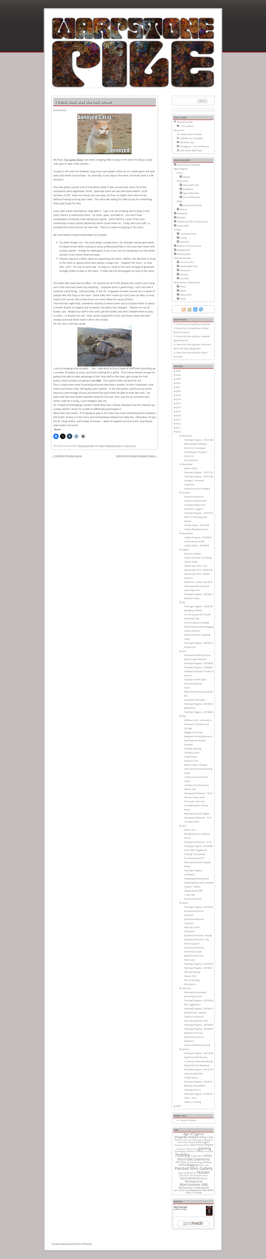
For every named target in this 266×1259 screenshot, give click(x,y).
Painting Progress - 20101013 (198, 512)
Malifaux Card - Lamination (197, 720)
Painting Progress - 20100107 (198, 1093)
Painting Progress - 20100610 (198, 703)
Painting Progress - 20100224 (198, 1000)
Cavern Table (190, 561)
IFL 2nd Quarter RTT (194, 858)
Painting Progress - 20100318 (198, 963)
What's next (190, 789)
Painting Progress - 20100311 (198, 967)
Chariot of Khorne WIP (195, 500)
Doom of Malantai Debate (197, 1045)
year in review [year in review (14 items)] (194, 1192)
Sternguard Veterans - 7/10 (197, 817)
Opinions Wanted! (193, 1073)
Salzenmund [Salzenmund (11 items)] (189, 1172)
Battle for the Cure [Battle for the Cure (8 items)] (183, 1140)
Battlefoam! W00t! (193, 610)
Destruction (182, 180)
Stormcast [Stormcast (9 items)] (184, 1175)
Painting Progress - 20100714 (198, 642)
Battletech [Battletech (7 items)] (208, 1140)
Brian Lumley (181, 1209)
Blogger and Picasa (193, 732)
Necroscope (180, 1207)
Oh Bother (189, 931)
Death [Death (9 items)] (186, 1145)
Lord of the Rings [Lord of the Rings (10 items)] (195, 1162)
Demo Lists (189, 829)
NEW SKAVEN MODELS (195, 443)
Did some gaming (193, 683)
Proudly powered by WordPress (66, 1243)
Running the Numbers (195, 992)
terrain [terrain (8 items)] (205, 1175)
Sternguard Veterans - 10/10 (198, 793)
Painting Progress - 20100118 (198, 1069)
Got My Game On (193, 898)
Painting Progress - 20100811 (198, 594)
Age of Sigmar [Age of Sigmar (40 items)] (193, 1134)
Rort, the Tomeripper (194, 448)
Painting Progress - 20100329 (198, 906)
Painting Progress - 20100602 (198, 712)
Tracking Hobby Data (194, 504)
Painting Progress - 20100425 (198, 846)
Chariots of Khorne (193, 496)
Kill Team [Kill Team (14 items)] (181, 1162)
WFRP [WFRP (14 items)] (210, 1190)
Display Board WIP (193, 890)
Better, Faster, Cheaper (195, 764)
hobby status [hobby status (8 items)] (196, 1156)
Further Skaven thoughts (197, 622)
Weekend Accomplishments (198, 736)
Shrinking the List (193, 996)
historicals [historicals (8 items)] (208, 1151)
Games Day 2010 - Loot (195, 565)
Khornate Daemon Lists (196, 1020)
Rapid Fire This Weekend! (196, 1065)
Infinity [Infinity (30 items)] (207, 1155)
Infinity (177, 229)
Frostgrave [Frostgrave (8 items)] (181, 1149)
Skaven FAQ (190, 976)
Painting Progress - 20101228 (198, 439)
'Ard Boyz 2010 (191, 821)
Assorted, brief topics (194, 699)
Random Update (192, 553)
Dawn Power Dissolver (195, 659)
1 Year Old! (189, 894)
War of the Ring (192, 980)
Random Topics (192, 598)
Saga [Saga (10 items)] (180, 1173)
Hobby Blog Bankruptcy (196, 529)
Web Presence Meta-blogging (199, 626)
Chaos (180, 172)
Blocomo (88, 1243)
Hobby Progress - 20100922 (198, 537)
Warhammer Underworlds (187, 282)
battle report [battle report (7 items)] (197, 1140)
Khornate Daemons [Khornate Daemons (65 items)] (193, 1159)
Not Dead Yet (191, 460)
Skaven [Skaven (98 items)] (203, 1172)
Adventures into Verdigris (197, 488)
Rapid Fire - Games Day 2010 (198, 582)
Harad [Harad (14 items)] (199, 1151)
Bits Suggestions (192, 1004)
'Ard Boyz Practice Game (196, 785)
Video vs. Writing (192, 1101)
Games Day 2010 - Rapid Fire (198, 569)
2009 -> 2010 (190, 1097)
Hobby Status (191, 1077)
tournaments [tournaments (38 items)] (190, 1178)
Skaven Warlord (192, 630)
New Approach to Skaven (197, 586)
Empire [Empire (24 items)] (208, 1145)
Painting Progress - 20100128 (198, 1053)
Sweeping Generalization (196, 878)
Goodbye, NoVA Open (195, 679)
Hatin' (187, 687)
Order (180, 201)
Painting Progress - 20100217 (198, 1008)
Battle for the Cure (193, 1032)
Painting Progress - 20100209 (198, 1024)
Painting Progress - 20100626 (198, 663)
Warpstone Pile (85, 445)
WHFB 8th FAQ (191, 618)
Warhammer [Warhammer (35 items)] (194, 1181)
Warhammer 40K (182, 258)
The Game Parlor (73, 159)
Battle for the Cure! (193, 955)
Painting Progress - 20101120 (198, 472)
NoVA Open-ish (192, 590)
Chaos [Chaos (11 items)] (192, 1142)
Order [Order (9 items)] (201, 1165)
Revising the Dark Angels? (197, 813)
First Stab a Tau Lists (194, 801)
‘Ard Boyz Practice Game (67, 455)
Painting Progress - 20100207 (198, 1028)
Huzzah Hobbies (188, 1120)
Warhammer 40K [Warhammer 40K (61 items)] (194, 1184)
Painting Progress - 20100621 (198, 667)
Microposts (190, 984)
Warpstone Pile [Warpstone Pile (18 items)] (198, 1190)
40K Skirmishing (192, 971)
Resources (179, 130)
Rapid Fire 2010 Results (195, 1057)
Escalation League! (193, 508)
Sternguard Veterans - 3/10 (197, 842)
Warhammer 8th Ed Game (197, 655)
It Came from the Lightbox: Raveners (192, 324)
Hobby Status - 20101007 (196, 525)
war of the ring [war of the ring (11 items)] (181, 1190)
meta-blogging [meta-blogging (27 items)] (188, 1165)
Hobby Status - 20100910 (196, 545)
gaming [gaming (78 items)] (204, 1148)
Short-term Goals (193, 951)
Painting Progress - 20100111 (198, 1081)
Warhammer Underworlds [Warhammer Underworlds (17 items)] (193, 1187)
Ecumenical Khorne (194, 947)
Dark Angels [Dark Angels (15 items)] (202, 1142)
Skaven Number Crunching (197, 557)
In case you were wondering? (198, 1061)
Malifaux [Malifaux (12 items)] (207, 1162)
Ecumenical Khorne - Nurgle (198, 935)
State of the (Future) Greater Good (137, 455)
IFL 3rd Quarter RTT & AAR (197, 614)
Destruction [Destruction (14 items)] (196, 1144)
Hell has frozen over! (194, 797)
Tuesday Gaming (192, 748)
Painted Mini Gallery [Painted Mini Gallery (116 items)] (194, 1168)
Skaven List (190, 647)
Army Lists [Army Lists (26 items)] (206, 1137)
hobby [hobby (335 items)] (182, 1154)
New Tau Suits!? (192, 927)
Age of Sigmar (180, 168)
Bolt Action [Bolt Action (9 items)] (183, 1142)
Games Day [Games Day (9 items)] (191, 1148)
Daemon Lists (191, 760)
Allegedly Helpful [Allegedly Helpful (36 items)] (186, 1137)
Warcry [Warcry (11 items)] (204, 1178)
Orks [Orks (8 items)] (206, 1165)
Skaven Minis (190, 468)
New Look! (189, 959)
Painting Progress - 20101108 (198, 476)
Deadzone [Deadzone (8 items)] (178, 1145)
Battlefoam (189, 707)
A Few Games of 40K (194, 541)
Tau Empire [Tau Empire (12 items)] (195, 1175)
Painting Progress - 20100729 (198, 606)
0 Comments (59, 109)
